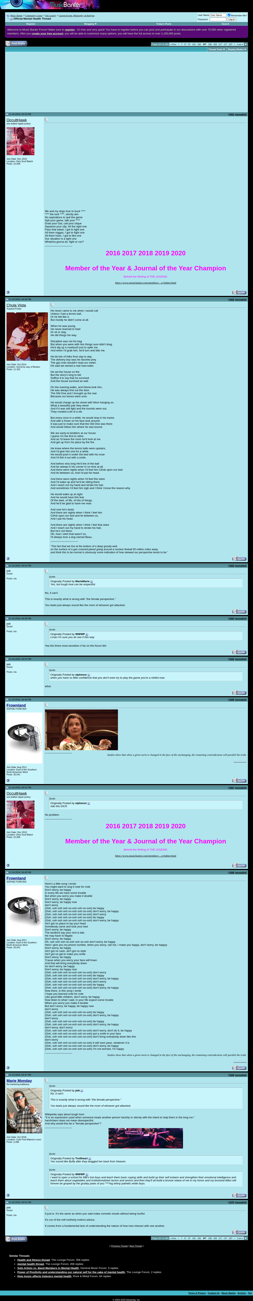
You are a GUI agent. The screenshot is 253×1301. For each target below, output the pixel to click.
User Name (203, 15)
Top (250, 1293)
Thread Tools (215, 49)
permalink (240, 114)
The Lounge (50, 15)
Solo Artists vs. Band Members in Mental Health (48, 1268)
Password (203, 19)
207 (230, 44)
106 (199, 44)
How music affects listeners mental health (44, 1276)
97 (189, 44)
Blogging (89, 24)
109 (215, 44)
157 (225, 44)
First (173, 44)
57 (185, 44)
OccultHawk (17, 120)
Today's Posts (163, 24)
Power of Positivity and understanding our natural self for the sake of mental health (71, 1272)
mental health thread (30, 1264)
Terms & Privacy (197, 1293)
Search (225, 24)
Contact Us (214, 1293)
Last (240, 44)
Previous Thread (119, 1246)
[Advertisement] (41, 82)
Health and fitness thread (33, 1259)
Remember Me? (237, 15)
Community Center (33, 15)
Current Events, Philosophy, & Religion (76, 15)
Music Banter (16, 15)
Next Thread (136, 1246)
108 (210, 44)
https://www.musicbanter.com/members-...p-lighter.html (145, 282)
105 (194, 44)
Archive (242, 1293)
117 (220, 44)
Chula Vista (16, 305)
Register (30, 24)
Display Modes (236, 49)
